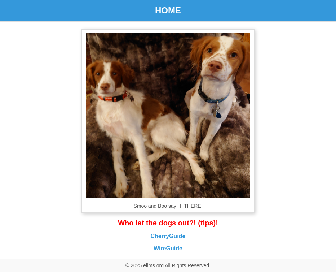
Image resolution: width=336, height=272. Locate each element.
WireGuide (168, 248)
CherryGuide (168, 236)
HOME (168, 10)
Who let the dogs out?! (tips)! (168, 223)
